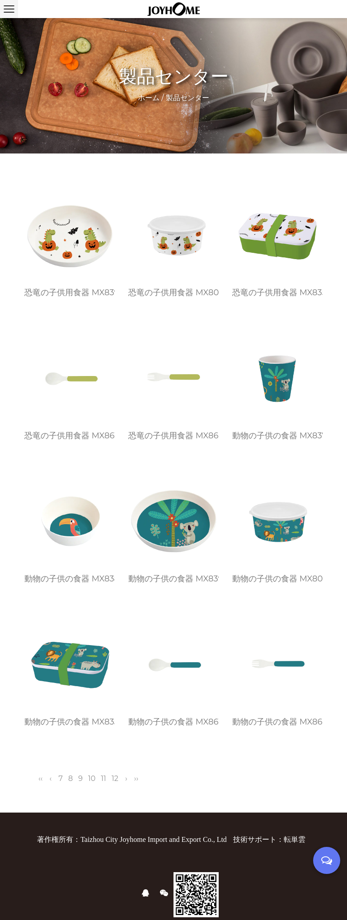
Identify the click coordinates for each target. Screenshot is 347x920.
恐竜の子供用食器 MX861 (69, 436)
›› (136, 778)
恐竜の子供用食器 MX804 (173, 292)
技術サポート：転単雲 (269, 839)
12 (115, 778)
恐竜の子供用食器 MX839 (69, 292)
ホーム (148, 97)
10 (91, 778)
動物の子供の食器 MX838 (69, 579)
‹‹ (40, 778)
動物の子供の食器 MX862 (277, 722)
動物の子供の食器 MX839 (173, 579)
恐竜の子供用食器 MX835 (277, 292)
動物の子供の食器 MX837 (277, 436)
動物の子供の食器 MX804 (277, 579)
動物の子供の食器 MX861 (173, 722)
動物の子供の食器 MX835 (69, 722)
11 (103, 778)
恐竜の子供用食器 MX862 (173, 436)
